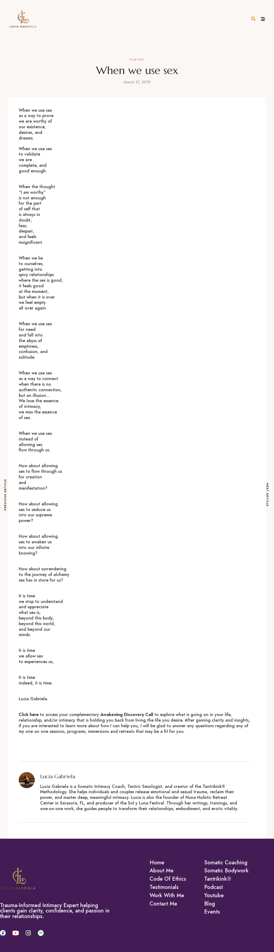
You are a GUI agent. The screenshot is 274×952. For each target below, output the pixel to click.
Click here (29, 714)
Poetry (137, 59)
